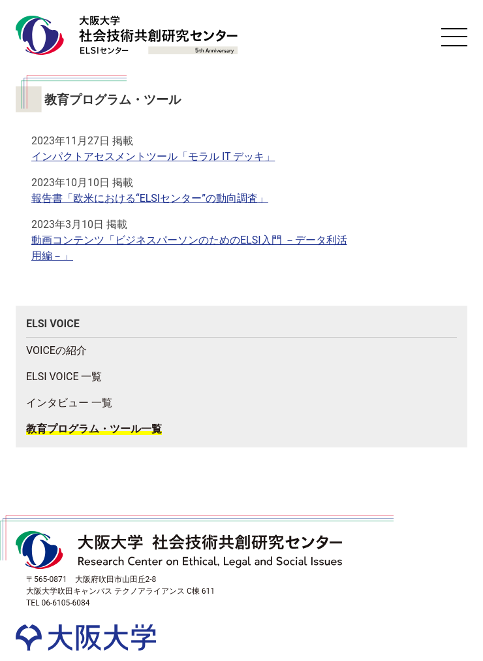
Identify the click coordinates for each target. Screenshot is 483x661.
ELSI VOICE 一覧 (64, 376)
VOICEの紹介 (56, 350)
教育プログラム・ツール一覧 (94, 429)
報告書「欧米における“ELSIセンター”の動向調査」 (149, 198)
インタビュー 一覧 (69, 402)
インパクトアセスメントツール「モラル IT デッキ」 (153, 156)
